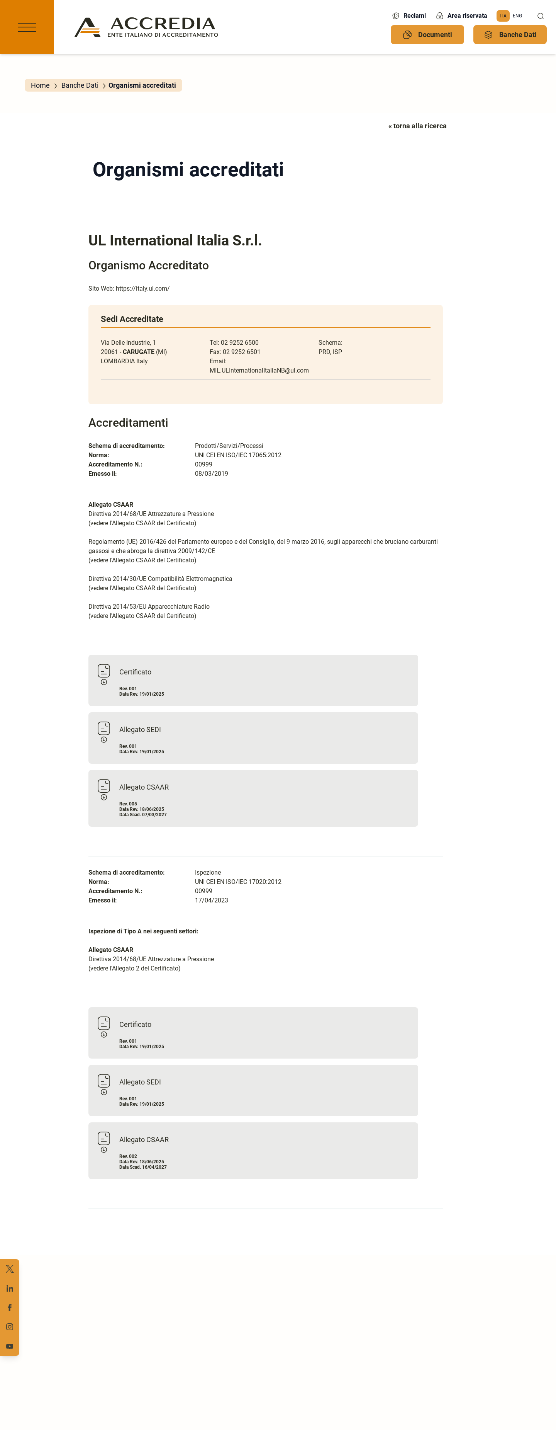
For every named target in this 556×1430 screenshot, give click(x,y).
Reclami (408, 15)
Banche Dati (510, 34)
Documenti (427, 34)
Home (40, 85)
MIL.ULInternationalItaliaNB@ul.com (259, 370)
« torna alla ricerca (417, 126)
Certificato (135, 672)
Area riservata (461, 15)
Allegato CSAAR (144, 787)
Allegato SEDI (140, 729)
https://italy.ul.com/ (143, 288)
